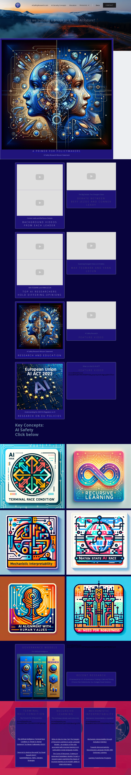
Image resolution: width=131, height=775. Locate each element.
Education (72, 5)
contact (109, 5)
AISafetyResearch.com (40, 5)
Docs (98, 5)
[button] (84, 5)
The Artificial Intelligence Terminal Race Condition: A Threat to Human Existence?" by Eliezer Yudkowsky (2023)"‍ (31, 741)
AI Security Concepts (58, 5)
